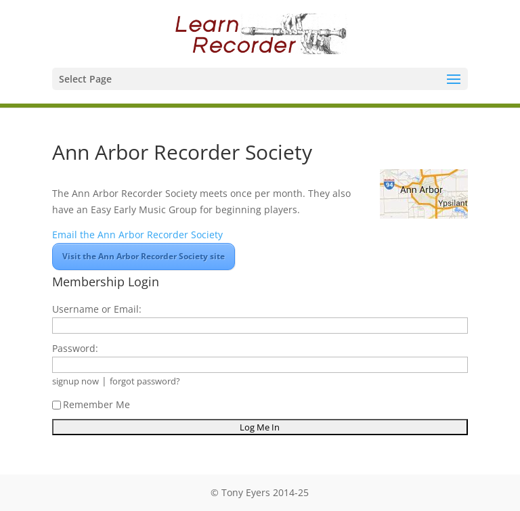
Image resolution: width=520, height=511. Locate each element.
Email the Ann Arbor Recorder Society (137, 234)
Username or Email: (97, 309)
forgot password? (145, 381)
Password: (75, 348)
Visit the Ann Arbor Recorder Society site (143, 256)
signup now (75, 381)
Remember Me (91, 404)
